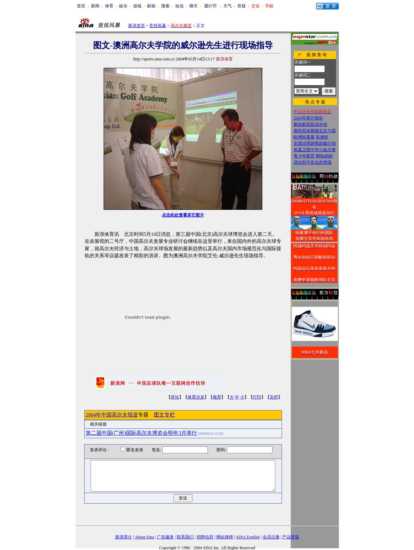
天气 (227, 6)
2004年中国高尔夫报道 (112, 415)
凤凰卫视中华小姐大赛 (315, 149)
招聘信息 (205, 537)
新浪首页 (136, 25)
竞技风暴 (157, 25)
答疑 (241, 6)
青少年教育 (304, 156)
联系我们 (185, 537)
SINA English (247, 537)
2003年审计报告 (308, 118)
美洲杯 (322, 137)
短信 (179, 6)
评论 (175, 397)
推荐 (217, 397)
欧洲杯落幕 (304, 137)
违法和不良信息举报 (312, 162)
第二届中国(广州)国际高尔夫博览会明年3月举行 (141, 433)
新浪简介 (123, 537)
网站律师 (224, 537)
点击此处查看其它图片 (183, 215)
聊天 (193, 6)
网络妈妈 (324, 156)
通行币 (210, 6)
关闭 (274, 397)
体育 (109, 6)
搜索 (165, 6)
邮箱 (151, 6)
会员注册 (271, 537)
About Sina (144, 537)
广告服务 (165, 537)
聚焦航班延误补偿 (310, 124)
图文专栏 (164, 415)
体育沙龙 (196, 397)
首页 (81, 6)
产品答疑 (290, 537)
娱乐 (123, 6)
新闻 (95, 6)
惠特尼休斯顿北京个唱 (315, 130)
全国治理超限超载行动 (315, 143)
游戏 (137, 6)
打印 (257, 397)
